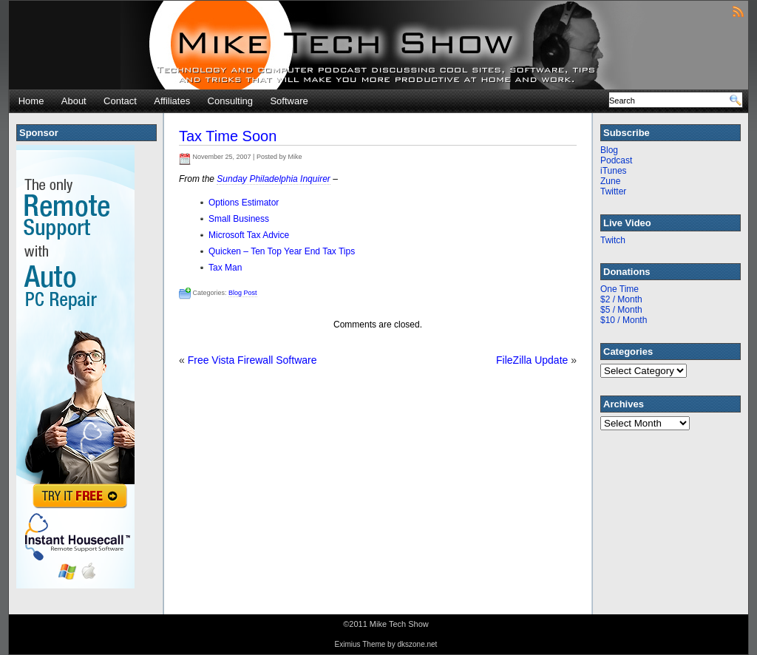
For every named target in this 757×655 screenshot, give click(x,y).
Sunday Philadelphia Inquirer (273, 179)
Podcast (616, 160)
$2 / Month (621, 299)
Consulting (230, 100)
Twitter (613, 191)
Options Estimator (243, 202)
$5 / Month (621, 310)
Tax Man (225, 267)
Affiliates (172, 100)
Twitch (612, 240)
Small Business (238, 219)
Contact (120, 100)
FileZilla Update (532, 360)
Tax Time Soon (227, 136)
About (73, 100)
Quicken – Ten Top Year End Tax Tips (281, 251)
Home (31, 100)
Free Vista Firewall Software (252, 360)
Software (289, 100)
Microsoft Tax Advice (248, 235)
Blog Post (242, 292)
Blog (609, 150)
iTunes (613, 171)
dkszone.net (417, 644)
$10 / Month (623, 320)
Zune (610, 181)
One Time (619, 289)
